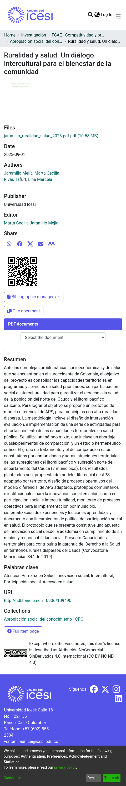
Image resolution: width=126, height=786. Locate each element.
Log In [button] (107, 14)
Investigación (33, 35)
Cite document (23, 310)
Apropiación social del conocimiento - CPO (36, 41)
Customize (12, 778)
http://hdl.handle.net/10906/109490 (37, 600)
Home (10, 35)
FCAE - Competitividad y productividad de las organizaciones (78, 35)
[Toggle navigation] (118, 15)
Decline (93, 778)
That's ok (111, 778)
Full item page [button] (23, 631)
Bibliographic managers (32, 296)
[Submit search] (90, 15)
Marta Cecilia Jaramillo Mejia (31, 223)
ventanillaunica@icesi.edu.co (31, 741)
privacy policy (65, 767)
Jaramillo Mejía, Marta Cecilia (31, 173)
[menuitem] (97, 15)
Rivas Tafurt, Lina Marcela (28, 179)
